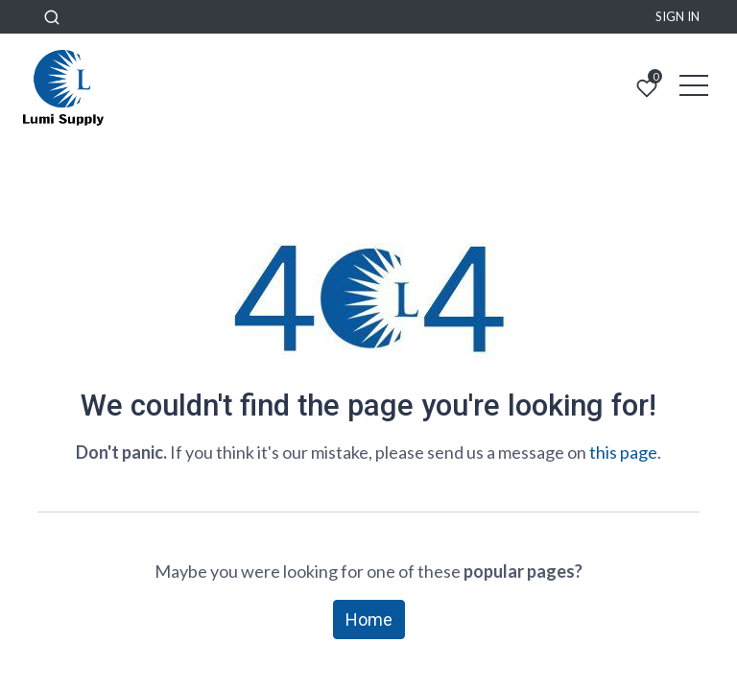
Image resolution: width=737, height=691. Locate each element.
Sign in (677, 16)
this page (623, 452)
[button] (51, 17)
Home (368, 619)
